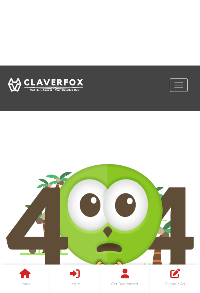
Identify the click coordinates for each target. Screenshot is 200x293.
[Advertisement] (100, 33)
